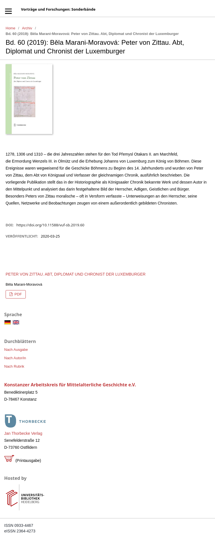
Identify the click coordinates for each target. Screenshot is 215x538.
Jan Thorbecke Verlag (23, 433)
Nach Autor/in (15, 358)
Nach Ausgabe (16, 349)
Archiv (27, 28)
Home (10, 28)
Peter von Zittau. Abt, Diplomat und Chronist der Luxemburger (76, 274)
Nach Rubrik (14, 366)
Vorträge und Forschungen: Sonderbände (58, 9)
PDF (17, 294)
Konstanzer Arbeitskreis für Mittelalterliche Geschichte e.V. (70, 385)
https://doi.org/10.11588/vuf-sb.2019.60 (50, 224)
